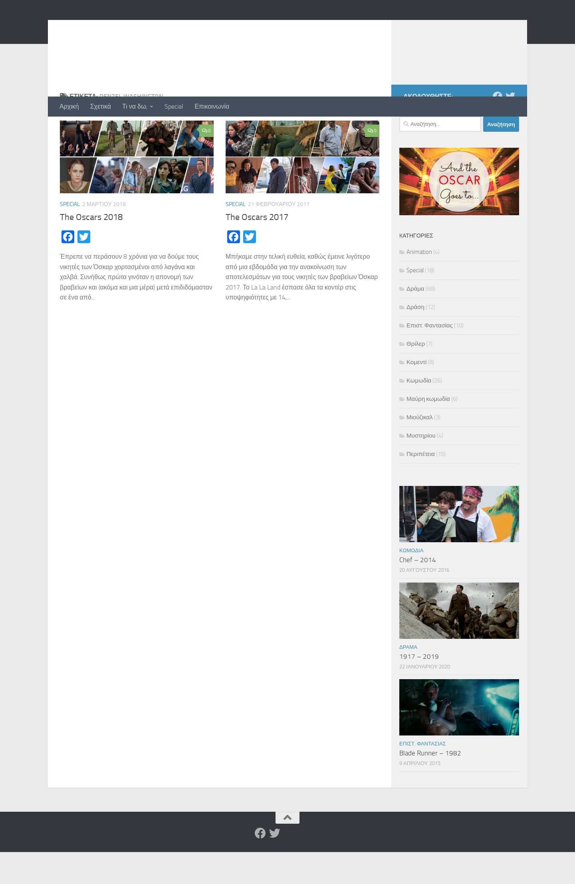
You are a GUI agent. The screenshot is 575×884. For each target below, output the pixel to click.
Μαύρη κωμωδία (428, 430)
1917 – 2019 (419, 688)
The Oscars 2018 (91, 249)
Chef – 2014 (417, 592)
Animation (419, 283)
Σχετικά (100, 106)
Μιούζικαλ (419, 449)
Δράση (415, 339)
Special (174, 106)
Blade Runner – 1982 (430, 785)
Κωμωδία (418, 412)
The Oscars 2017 (257, 249)
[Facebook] (497, 128)
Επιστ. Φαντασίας (429, 357)
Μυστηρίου (421, 467)
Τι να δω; (134, 106)
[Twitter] (510, 128)
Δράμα (415, 320)
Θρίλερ (415, 375)
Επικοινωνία (211, 106)
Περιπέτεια (420, 486)
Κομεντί (416, 394)
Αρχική (69, 106)
